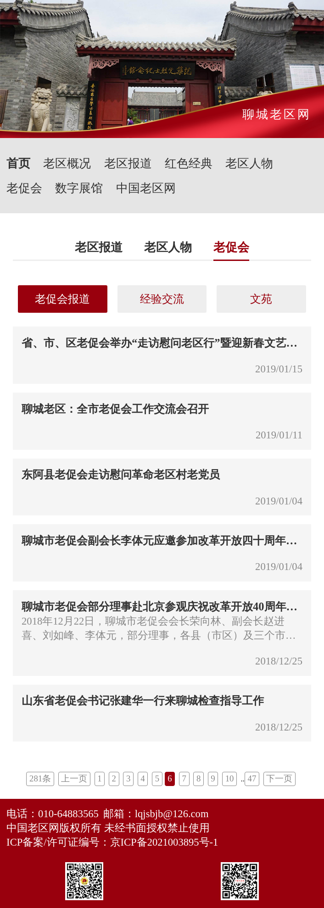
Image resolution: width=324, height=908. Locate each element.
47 (252, 778)
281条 (40, 778)
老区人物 (249, 163)
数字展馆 (79, 188)
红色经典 (188, 163)
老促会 (24, 188)
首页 (18, 163)
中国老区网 (146, 188)
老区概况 (67, 163)
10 (229, 778)
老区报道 (128, 163)
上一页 (74, 778)
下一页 (279, 778)
